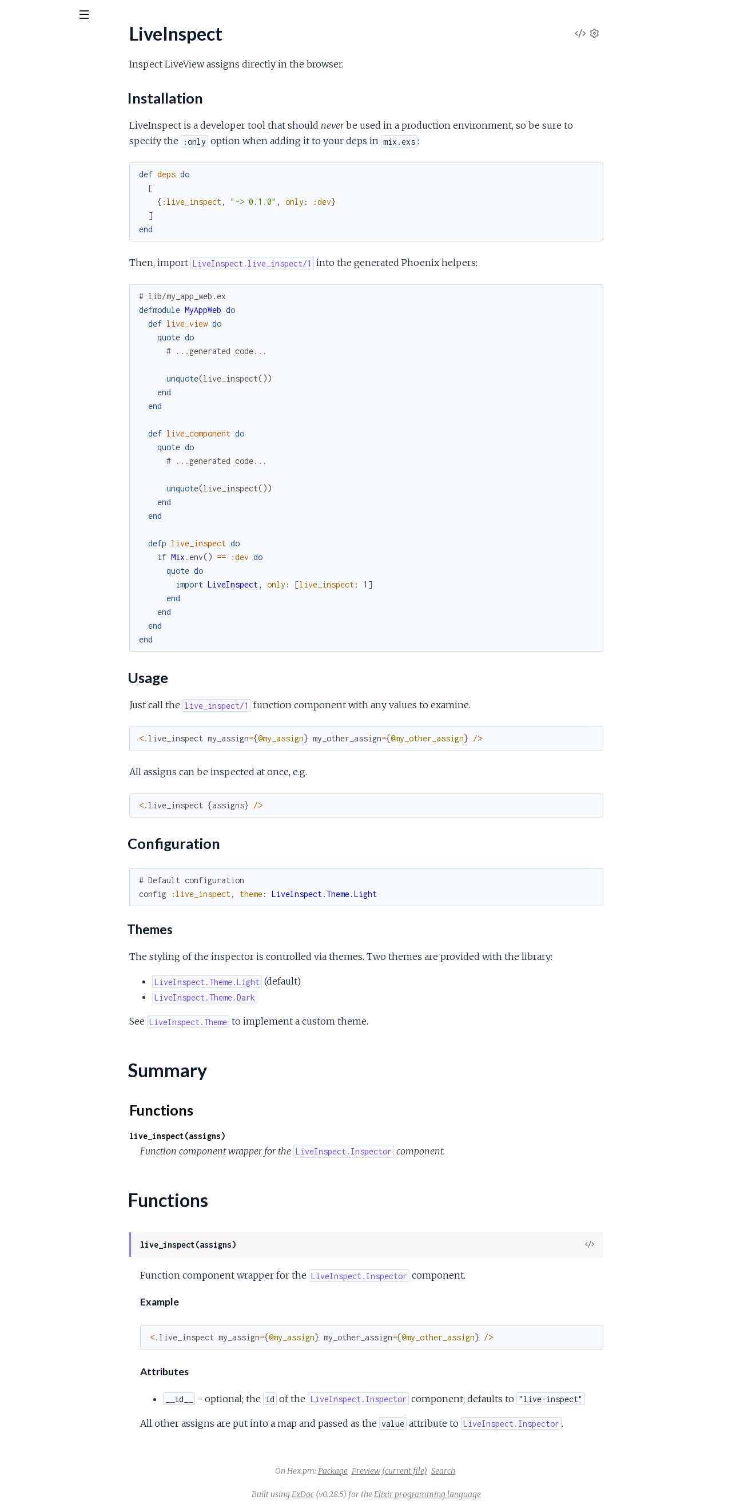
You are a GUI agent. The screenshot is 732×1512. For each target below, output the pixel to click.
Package (418, 1471)
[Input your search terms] (86, 16)
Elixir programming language (513, 1494)
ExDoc (388, 1494)
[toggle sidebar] (155, 18)
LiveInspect (32, 115)
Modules (69, 80)
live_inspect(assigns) (263, 1136)
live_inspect (43, 45)
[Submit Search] (17, 17)
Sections (36, 134)
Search (529, 1470)
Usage (39, 162)
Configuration (53, 174)
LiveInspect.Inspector (52, 226)
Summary (37, 193)
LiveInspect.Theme (46, 242)
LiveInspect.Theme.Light (56, 273)
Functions (38, 206)
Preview (451, 1471)
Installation (48, 151)
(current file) (490, 1471)
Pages (25, 80)
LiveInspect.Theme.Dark (57, 257)
